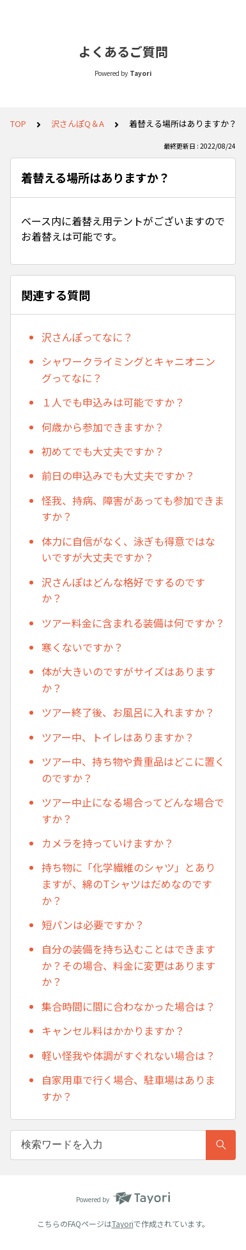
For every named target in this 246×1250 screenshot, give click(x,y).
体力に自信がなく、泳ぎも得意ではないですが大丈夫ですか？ (128, 549)
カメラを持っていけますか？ (108, 843)
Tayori (123, 1223)
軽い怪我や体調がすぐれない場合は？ (128, 1055)
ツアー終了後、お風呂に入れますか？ (128, 712)
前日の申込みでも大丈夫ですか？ (118, 475)
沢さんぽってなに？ (87, 337)
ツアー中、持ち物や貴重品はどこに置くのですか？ (133, 769)
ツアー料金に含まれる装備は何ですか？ (133, 622)
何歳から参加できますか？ (103, 427)
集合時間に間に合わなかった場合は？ (128, 1006)
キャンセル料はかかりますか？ (113, 1030)
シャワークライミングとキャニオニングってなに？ (128, 369)
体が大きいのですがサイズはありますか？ (128, 680)
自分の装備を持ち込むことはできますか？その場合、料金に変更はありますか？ (128, 965)
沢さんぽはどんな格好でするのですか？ (123, 590)
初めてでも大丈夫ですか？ (103, 451)
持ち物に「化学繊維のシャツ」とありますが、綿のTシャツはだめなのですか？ (128, 883)
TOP (18, 123)
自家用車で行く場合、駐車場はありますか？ (128, 1088)
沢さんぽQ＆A (77, 123)
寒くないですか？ (82, 647)
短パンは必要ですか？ (93, 924)
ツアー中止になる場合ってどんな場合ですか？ (133, 810)
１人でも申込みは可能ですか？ (113, 402)
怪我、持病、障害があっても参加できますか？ (133, 509)
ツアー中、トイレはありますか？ (118, 737)
